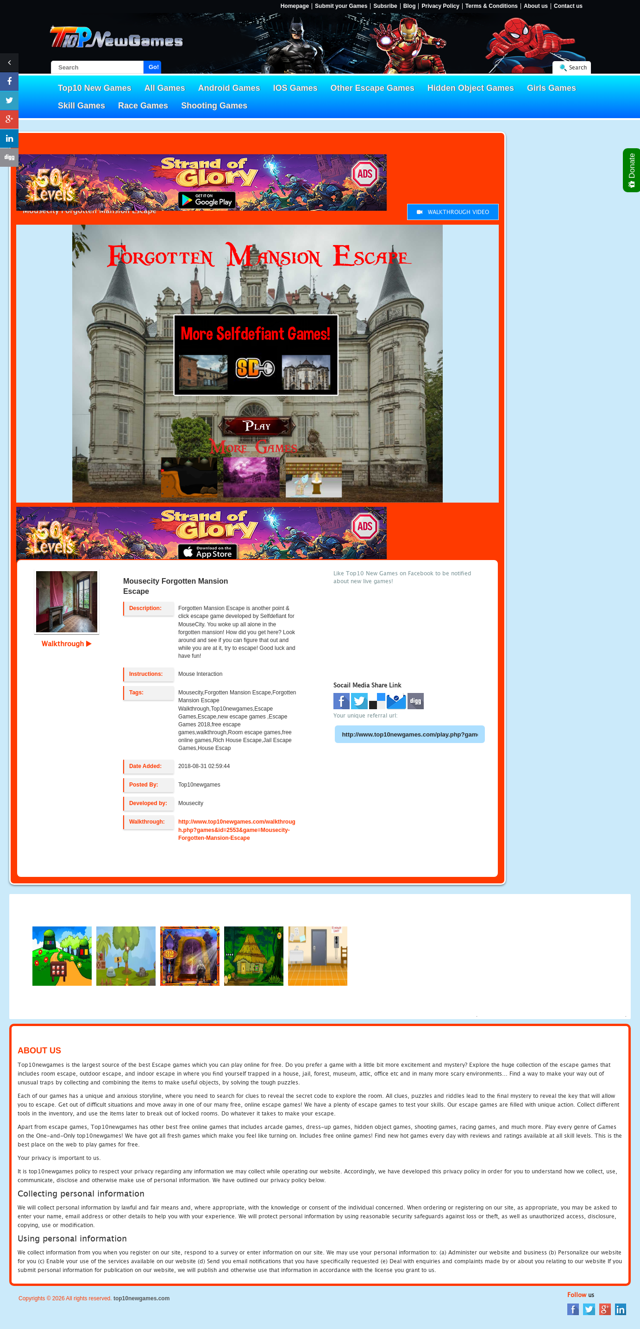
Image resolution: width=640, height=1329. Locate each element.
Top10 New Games (95, 88)
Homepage (295, 6)
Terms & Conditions (491, 6)
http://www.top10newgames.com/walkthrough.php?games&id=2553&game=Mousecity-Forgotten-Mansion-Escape (236, 830)
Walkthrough (67, 643)
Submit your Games (341, 6)
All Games (164, 88)
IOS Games (295, 88)
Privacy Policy (440, 6)
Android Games (229, 88)
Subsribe (385, 6)
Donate (632, 170)
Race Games (143, 105)
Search (578, 67)
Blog (409, 6)
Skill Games (81, 105)
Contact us (568, 6)
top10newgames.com (141, 1298)
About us (536, 6)
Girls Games (551, 88)
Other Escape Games (372, 88)
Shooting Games (214, 105)
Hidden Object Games (470, 88)
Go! (154, 66)
